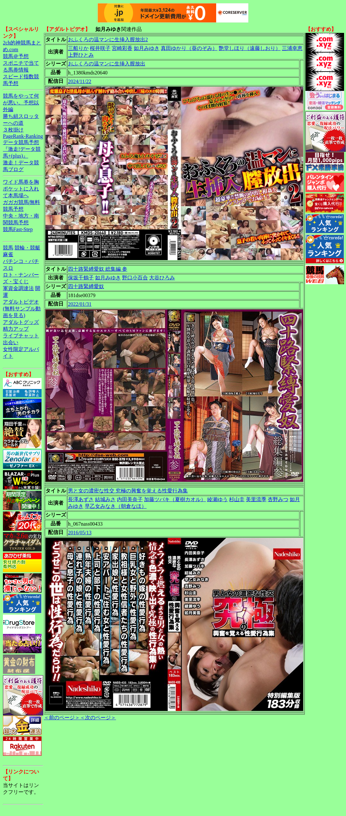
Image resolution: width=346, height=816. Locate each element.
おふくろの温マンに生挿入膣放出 (106, 63)
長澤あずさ (81, 499)
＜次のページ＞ (98, 717)
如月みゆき (146, 48)
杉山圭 (237, 499)
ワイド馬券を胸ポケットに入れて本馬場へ (21, 188)
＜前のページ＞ (62, 717)
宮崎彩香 (122, 48)
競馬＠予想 (16, 56)
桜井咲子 (100, 48)
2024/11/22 (79, 81)
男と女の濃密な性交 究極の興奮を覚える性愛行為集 (128, 490)
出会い (10, 342)
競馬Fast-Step (18, 229)
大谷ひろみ (162, 277)
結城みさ (105, 499)
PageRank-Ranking (23, 136)
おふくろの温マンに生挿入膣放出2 (108, 39)
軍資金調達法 (18, 288)
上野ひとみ (81, 55)
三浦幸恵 (292, 48)
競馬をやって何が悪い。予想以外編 (21, 102)
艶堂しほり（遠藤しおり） (250, 48)
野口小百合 (135, 277)
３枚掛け (13, 129)
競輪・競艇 (27, 247)
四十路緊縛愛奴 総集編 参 (97, 269)
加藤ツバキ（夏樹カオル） (175, 499)
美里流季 (256, 499)
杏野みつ (278, 499)
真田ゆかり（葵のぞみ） (189, 48)
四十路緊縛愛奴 (86, 286)
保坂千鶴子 (81, 277)
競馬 (8, 247)
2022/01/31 (79, 304)
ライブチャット (21, 335)
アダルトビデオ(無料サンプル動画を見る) (22, 308)
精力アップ (16, 329)
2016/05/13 (79, 532)
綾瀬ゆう (217, 499)
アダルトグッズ (21, 322)
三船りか (78, 48)
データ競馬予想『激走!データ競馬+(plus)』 (22, 149)
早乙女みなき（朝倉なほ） (116, 506)
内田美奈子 (130, 499)
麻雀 (8, 254)
